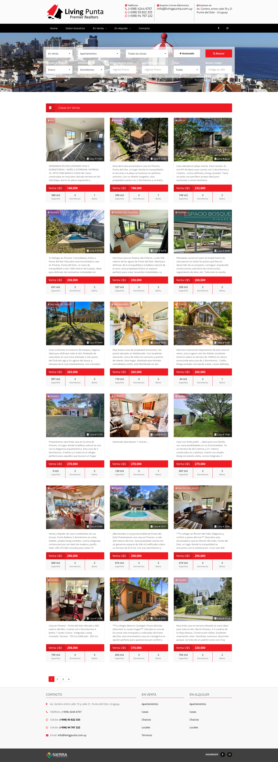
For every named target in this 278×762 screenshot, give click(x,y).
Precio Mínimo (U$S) (121, 62)
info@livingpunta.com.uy (174, 8)
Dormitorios (85, 62)
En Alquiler (123, 28)
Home (53, 28)
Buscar (218, 53)
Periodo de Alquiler (57, 62)
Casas (145, 711)
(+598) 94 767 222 (139, 16)
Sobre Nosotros (75, 28)
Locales (146, 727)
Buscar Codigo (213, 62)
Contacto (144, 28)
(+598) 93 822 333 (139, 12)
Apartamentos (150, 704)
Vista (176, 62)
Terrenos (147, 735)
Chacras (146, 719)
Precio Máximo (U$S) (153, 62)
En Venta (100, 28)
